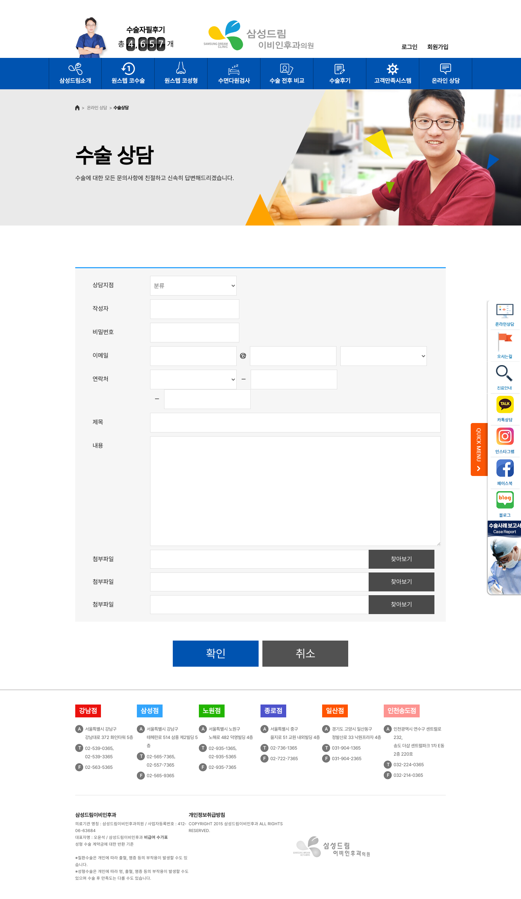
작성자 (101, 308)
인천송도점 (402, 711)
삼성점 (150, 711)
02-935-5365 (222, 756)
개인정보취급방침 (207, 815)
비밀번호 (103, 332)
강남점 (88, 711)
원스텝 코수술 (128, 80)
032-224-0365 (409, 764)
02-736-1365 (283, 748)
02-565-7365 (160, 756)
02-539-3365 (99, 756)
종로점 (273, 711)
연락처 (101, 379)
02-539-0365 (99, 748)
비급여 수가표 (156, 837)
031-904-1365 (346, 748)
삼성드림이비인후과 (95, 815)
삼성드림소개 (75, 80)
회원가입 (437, 47)
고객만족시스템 (392, 80)
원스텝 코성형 (181, 80)
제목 (98, 422)
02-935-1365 (222, 748)
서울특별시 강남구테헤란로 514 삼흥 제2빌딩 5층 (172, 737)
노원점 (212, 711)
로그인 (409, 47)
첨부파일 (103, 559)
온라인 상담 (446, 80)
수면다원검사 (234, 80)
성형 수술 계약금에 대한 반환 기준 (104, 844)
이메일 (101, 355)
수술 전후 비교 (287, 80)
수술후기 (339, 80)
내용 (98, 445)
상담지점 (103, 285)
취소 (305, 653)
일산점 (335, 711)
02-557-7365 (160, 765)
